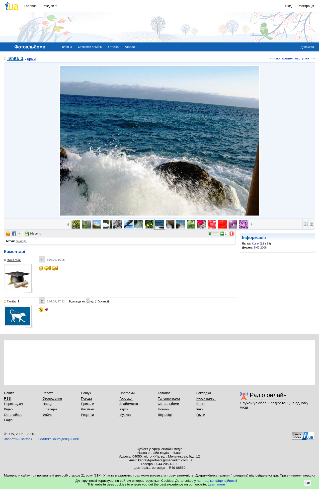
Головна (30, 6)
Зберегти (33, 234)
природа (21, 241)
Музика (125, 415)
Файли (47, 415)
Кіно (199, 409)
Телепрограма (169, 398)
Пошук (86, 393)
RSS (7, 398)
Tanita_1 (15, 58)
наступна (302, 58)
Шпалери (49, 409)
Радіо (8, 420)
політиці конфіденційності (217, 481)
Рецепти (87, 415)
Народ (47, 404)
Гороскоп (126, 398)
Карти (123, 409)
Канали (130, 47)
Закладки (203, 393)
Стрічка (113, 47)
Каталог (164, 393)
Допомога (307, 47)
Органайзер (13, 415)
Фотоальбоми (168, 404)
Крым (31, 59)
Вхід (288, 6)
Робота (47, 393)
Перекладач (13, 404)
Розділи (48, 6)
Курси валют (206, 398)
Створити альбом (90, 47)
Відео (8, 409)
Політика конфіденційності (58, 439)
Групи (200, 415)
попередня (284, 58)
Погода (86, 398)
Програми (127, 393)
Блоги (201, 404)
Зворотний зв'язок (18, 439)
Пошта (9, 393)
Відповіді (165, 415)
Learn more (216, 484)
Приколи (87, 404)
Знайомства (128, 404)
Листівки (87, 409)
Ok (308, 483)
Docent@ (12, 260)
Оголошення (52, 398)
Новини (163, 409)
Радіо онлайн (268, 395)
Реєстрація (306, 6)
